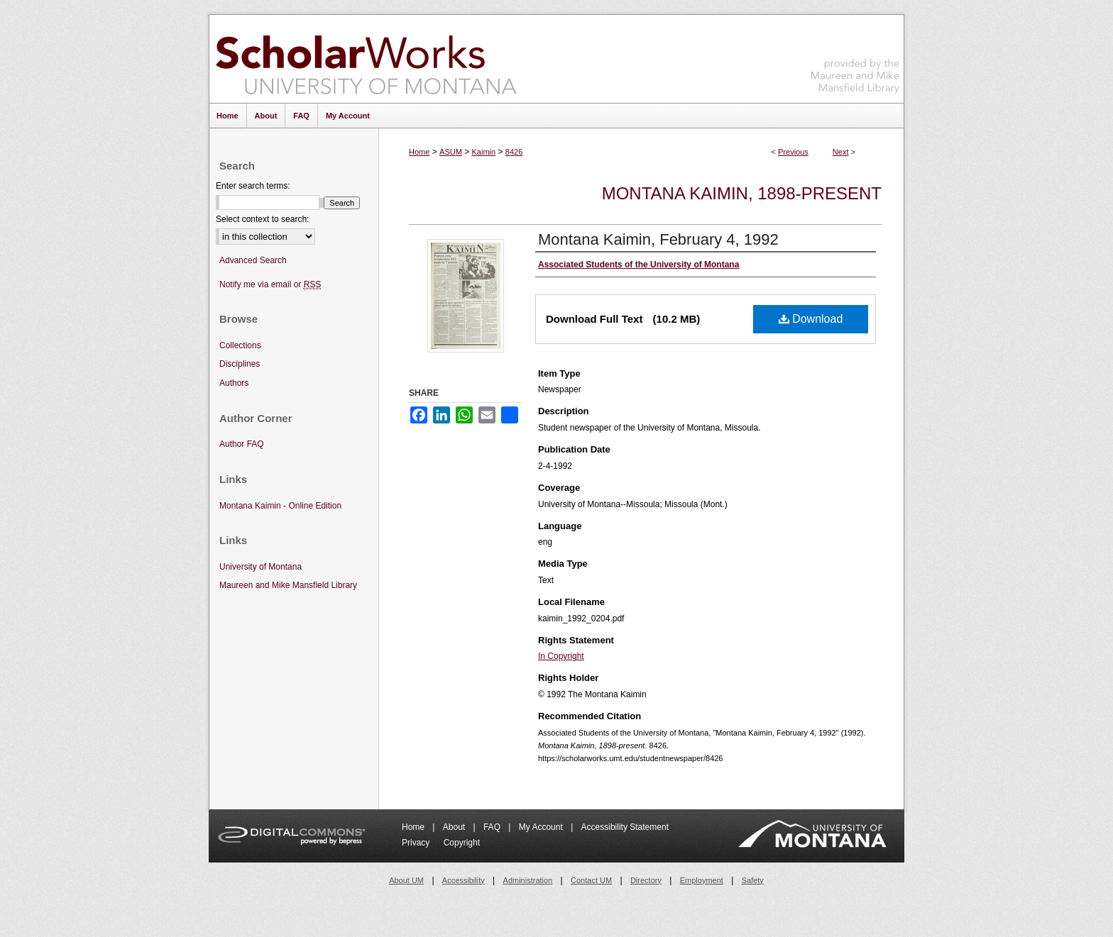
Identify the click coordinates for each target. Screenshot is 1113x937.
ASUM (450, 152)
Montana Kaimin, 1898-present (742, 193)
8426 (513, 152)
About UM (406, 880)
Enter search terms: (253, 186)
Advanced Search (253, 260)
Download (811, 319)
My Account (542, 827)
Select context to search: (262, 219)
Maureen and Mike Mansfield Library (855, 56)
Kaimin (484, 152)
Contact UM (591, 880)
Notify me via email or (270, 284)
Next (841, 152)
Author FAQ (241, 444)
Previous (793, 152)
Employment (701, 880)
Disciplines (239, 364)
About (455, 827)
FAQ (493, 827)
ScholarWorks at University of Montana (365, 59)
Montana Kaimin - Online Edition (280, 506)
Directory (646, 880)
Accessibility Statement (625, 827)
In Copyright (561, 656)
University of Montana (260, 567)
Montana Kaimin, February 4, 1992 (658, 239)
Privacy (417, 843)
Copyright (462, 843)
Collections (240, 345)
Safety (753, 880)
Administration (528, 880)
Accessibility (463, 880)
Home (419, 152)
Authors (233, 383)
